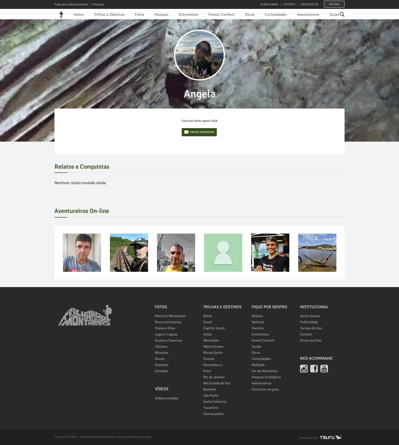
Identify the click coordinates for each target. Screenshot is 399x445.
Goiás (207, 334)
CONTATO (289, 4)
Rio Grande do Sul (216, 383)
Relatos (257, 316)
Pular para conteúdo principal (71, 4)
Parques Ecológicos (266, 377)
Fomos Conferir (221, 14)
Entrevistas (188, 14)
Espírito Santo (214, 328)
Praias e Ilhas (165, 328)
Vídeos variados (166, 398)
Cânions (161, 346)
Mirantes (161, 352)
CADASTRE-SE (309, 4)
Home (79, 14)
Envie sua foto (310, 340)
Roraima (209, 389)
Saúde (256, 346)
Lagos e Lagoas (166, 334)
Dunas (160, 359)
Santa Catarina (214, 401)
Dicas (249, 14)
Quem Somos (310, 316)
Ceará (207, 322)
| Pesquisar (96, 4)
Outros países (213, 414)
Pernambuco (212, 365)
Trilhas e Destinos (109, 14)
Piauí (207, 371)
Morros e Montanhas (170, 316)
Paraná (208, 359)
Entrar (334, 4)
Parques (161, 14)
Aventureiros (308, 14)
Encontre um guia (265, 389)
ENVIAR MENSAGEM (199, 132)
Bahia (207, 316)
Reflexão (258, 365)
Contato (306, 334)
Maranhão (211, 340)
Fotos (139, 14)
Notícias (258, 322)
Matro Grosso (213, 346)
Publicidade (309, 322)
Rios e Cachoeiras (168, 322)
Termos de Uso (311, 328)
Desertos (161, 365)
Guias (334, 14)
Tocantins (210, 408)
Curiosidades (276, 14)
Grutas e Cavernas (168, 340)
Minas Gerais (213, 352)
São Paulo (210, 395)
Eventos (258, 328)
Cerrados (161, 371)
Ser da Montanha (264, 371)
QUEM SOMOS (269, 4)
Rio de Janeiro (213, 377)
